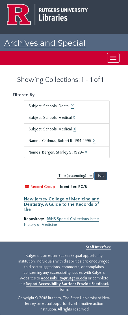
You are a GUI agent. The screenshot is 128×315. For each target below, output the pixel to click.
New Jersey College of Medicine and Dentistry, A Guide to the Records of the (61, 204)
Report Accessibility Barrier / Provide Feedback (67, 284)
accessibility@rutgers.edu (64, 278)
